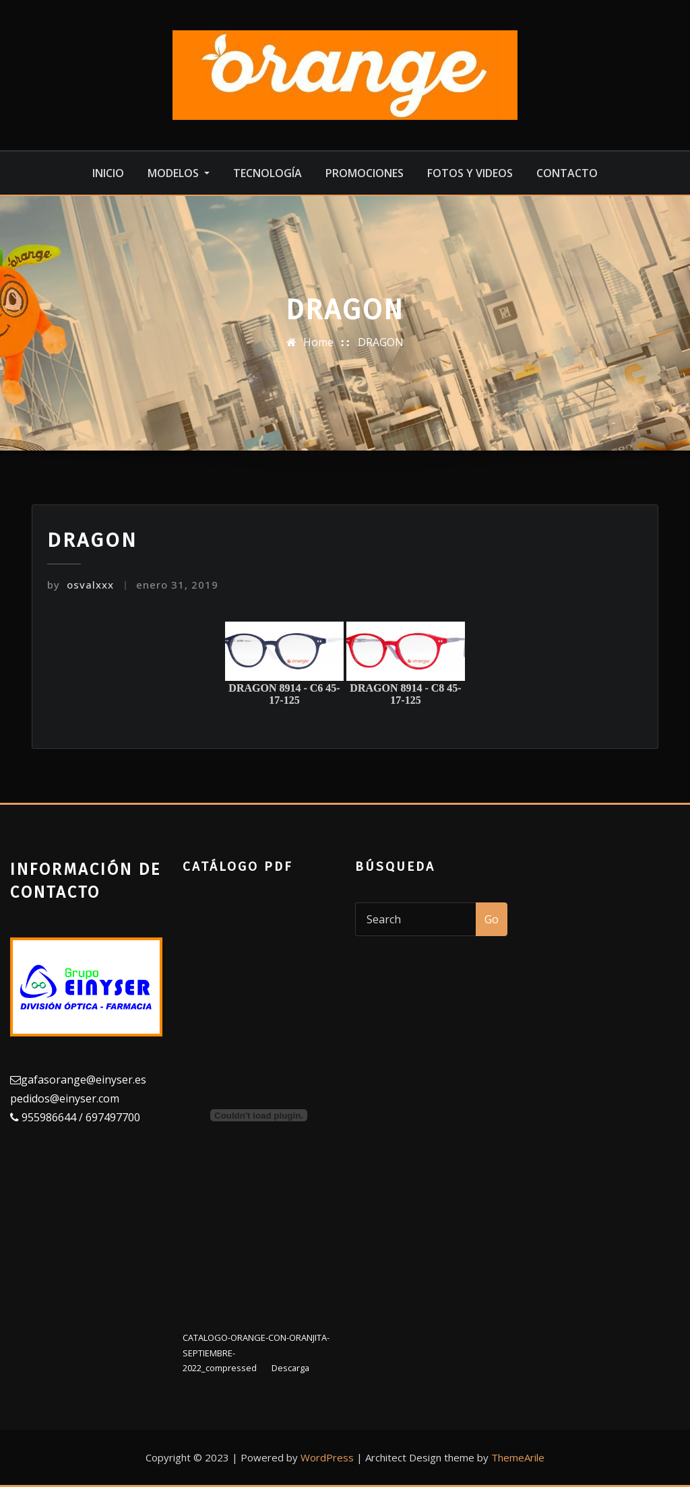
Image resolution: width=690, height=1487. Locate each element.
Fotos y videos (470, 173)
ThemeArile (517, 1457)
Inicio (108, 173)
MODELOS (179, 173)
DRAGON (381, 342)
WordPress (327, 1457)
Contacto (567, 173)
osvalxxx (80, 584)
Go (491, 919)
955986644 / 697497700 (79, 1117)
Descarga (290, 1368)
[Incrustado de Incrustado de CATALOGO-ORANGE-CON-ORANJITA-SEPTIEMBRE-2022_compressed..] (259, 1115)
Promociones (364, 173)
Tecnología (267, 173)
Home (318, 342)
